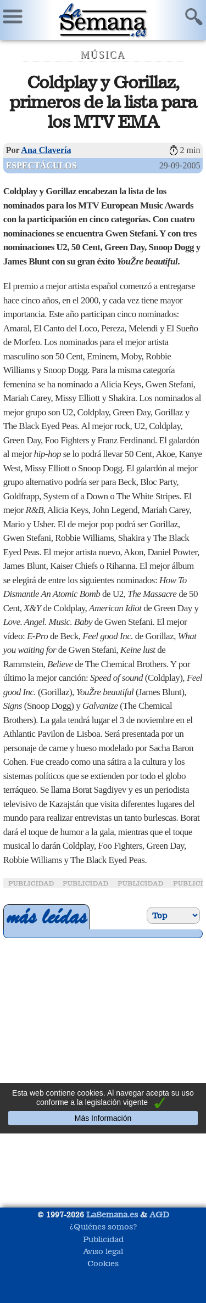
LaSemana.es (112, 1214)
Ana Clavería (46, 150)
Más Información (103, 1118)
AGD (159, 1214)
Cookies (103, 1263)
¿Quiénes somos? (103, 1226)
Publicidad (103, 1239)
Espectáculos (41, 165)
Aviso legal (103, 1251)
